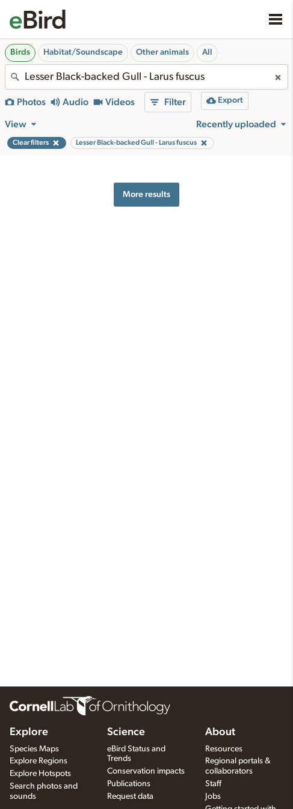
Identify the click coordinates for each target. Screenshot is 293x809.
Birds (20, 52)
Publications (128, 784)
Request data (130, 796)
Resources (223, 749)
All (207, 52)
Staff (213, 784)
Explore (29, 732)
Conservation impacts (146, 771)
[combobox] (146, 77)
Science (126, 732)
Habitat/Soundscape (83, 52)
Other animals (162, 52)
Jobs (213, 796)
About (220, 732)
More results (146, 194)
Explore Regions (38, 761)
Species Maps (34, 749)
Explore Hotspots (40, 773)
